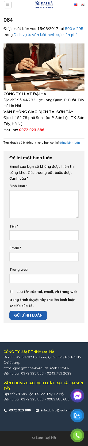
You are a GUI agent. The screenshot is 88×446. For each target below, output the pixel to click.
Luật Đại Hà (46, 438)
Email (15, 248)
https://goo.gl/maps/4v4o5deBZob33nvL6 (36, 368)
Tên (13, 226)
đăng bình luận (69, 142)
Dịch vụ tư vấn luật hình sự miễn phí (45, 34)
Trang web (18, 270)
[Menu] (7, 4)
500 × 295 (74, 28)
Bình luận (18, 186)
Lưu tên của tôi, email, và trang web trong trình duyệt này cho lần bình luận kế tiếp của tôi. (43, 299)
